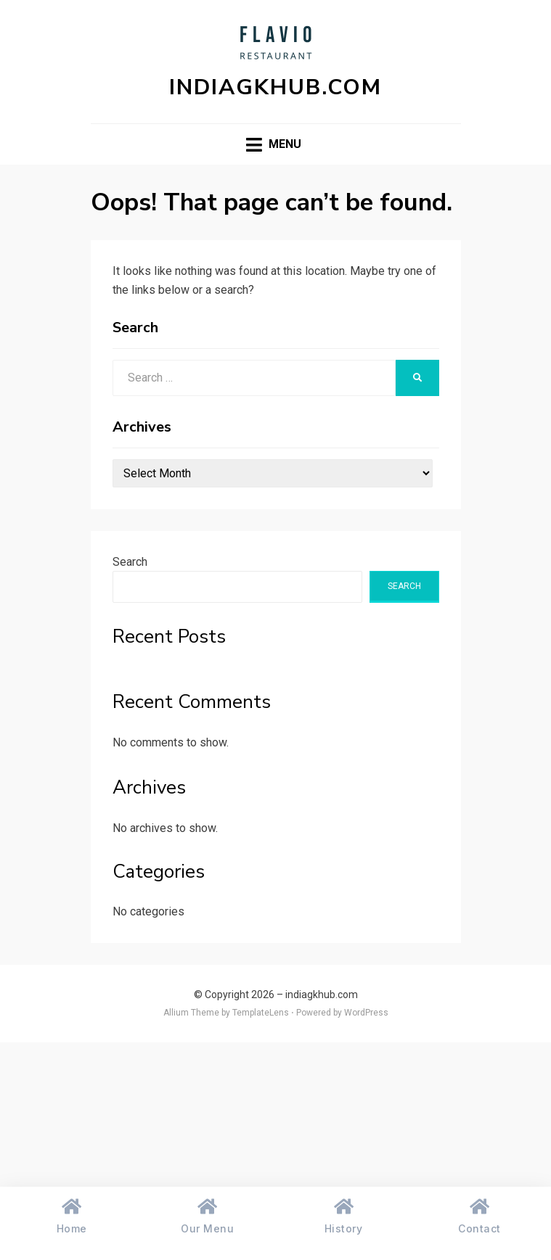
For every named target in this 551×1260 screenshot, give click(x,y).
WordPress (366, 1013)
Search (130, 562)
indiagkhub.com (275, 87)
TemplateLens (260, 1013)
